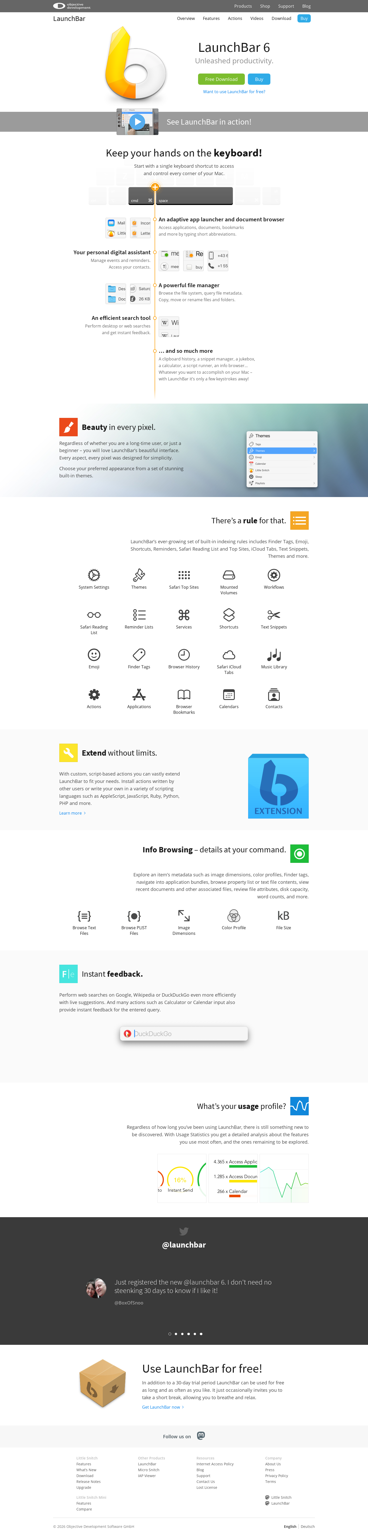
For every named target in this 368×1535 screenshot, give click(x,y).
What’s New (86, 1469)
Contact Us (206, 1481)
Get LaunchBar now (161, 1407)
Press (269, 1469)
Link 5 (195, 1334)
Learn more (70, 813)
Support (286, 6)
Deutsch (308, 1526)
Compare (84, 1509)
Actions (235, 18)
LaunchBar (69, 18)
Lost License (207, 1487)
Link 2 (176, 1334)
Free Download (221, 79)
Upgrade (83, 1487)
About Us (273, 1463)
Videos (256, 18)
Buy (304, 18)
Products (243, 6)
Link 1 (169, 1334)
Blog (306, 6)
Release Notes (88, 1481)
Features (211, 18)
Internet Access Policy (215, 1463)
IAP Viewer (147, 1475)
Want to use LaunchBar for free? (234, 91)
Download (281, 18)
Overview (186, 18)
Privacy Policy (276, 1475)
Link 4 (188, 1334)
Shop (265, 6)
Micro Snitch (148, 1469)
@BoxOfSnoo (128, 1303)
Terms (270, 1481)
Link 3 (182, 1334)
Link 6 (201, 1334)
